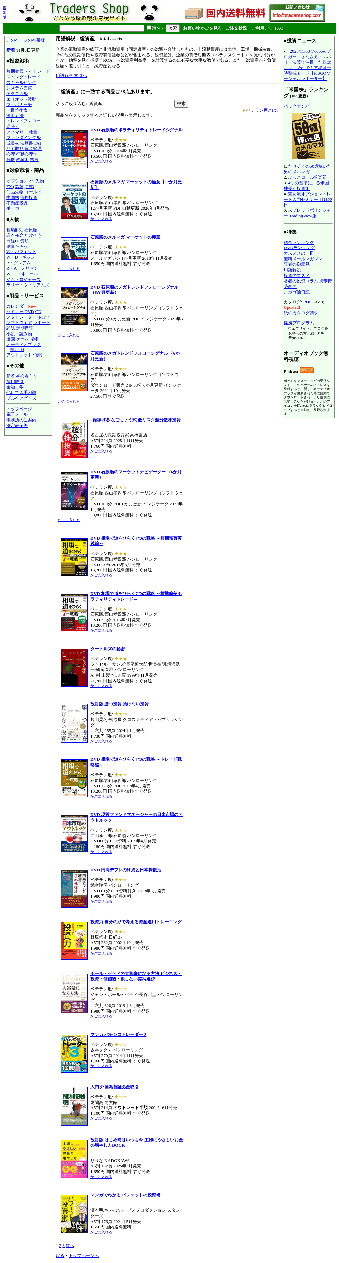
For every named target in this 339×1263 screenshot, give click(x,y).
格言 (34, 159)
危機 (10, 159)
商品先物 (15, 191)
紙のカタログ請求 (301, 312)
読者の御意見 (297, 264)
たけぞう (33, 235)
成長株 (12, 143)
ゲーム (22, 339)
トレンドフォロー (23, 120)
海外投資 (28, 197)
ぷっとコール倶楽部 (307, 177)
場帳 (34, 339)
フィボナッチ (19, 104)
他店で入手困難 (21, 392)
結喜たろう (17, 246)
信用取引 (15, 381)
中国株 (12, 197)
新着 (10, 50)
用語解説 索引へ (71, 75)
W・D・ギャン (20, 257)
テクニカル (17, 93)
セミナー (15, 311)
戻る (60, 1255)
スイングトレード (23, 76)
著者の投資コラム (301, 280)
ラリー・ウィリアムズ (27, 284)
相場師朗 (15, 229)
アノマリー (17, 132)
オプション (17, 180)
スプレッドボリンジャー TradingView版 (307, 213)
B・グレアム (18, 262)
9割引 (38, 354)
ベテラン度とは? (260, 110)
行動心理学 (26, 154)
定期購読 (24, 328)
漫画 (10, 339)
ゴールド (33, 191)
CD (38, 311)
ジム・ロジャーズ (23, 279)
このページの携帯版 (25, 40)
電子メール (17, 414)
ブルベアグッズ (21, 398)
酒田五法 (15, 115)
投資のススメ (297, 275)
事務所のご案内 (21, 419)
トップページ (19, 408)
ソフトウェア (19, 322)
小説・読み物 (19, 333)
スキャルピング (21, 82)
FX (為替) (15, 186)
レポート (41, 322)
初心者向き (26, 376)
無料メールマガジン (303, 258)
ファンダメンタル (23, 137)
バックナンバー (299, 106)
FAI (37, 143)
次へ (70, 1245)
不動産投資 (17, 203)
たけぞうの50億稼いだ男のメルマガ (307, 169)
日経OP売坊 (17, 240)
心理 (10, 154)
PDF (307, 301)
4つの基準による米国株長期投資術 (306, 185)
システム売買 (19, 87)
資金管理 (33, 148)
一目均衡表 (17, 110)
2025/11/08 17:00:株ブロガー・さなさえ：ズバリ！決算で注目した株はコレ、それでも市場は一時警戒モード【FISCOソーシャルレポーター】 (307, 65)
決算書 (26, 143)
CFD (30, 186)
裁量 (33, 132)
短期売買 (15, 71)
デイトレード (37, 71)
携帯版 (4, 12)
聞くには (17, 350)
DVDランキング (299, 247)
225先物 (36, 180)
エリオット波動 (21, 99)
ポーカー (15, 208)
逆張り (12, 126)
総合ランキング (299, 242)
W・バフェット (21, 251)
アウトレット (19, 354)
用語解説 (292, 269)
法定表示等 (17, 425)
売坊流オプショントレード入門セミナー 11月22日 (308, 199)
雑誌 (10, 328)
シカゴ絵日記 (297, 292)
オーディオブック (23, 344)
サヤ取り (15, 148)
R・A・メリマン (22, 268)
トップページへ (84, 1255)
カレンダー (17, 306)
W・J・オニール (22, 273)
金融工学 (15, 386)
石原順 (30, 229)
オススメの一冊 (299, 253)
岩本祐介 (15, 235)
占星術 (22, 159)
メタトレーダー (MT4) (27, 317)
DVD (29, 311)
